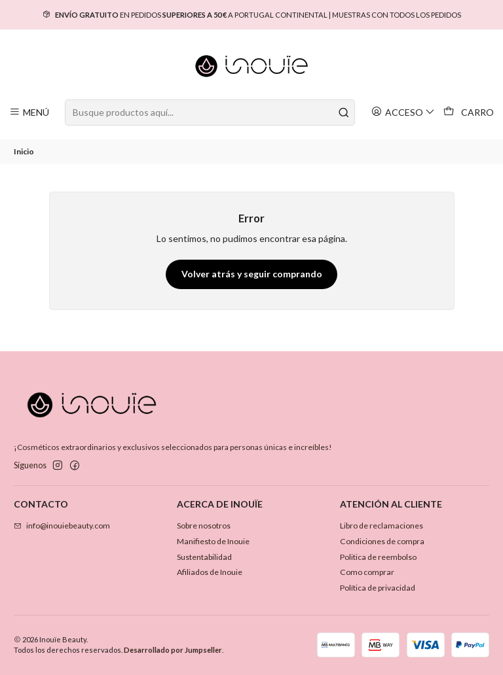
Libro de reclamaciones (381, 525)
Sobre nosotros (204, 525)
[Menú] (29, 112)
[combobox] (209, 112)
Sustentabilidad (204, 557)
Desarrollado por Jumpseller (173, 650)
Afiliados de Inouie (209, 572)
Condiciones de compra (382, 541)
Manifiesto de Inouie (213, 541)
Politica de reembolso (378, 557)
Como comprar (367, 572)
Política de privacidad (377, 588)
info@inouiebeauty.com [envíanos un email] (62, 525)
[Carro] (468, 112)
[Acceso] (403, 112)
